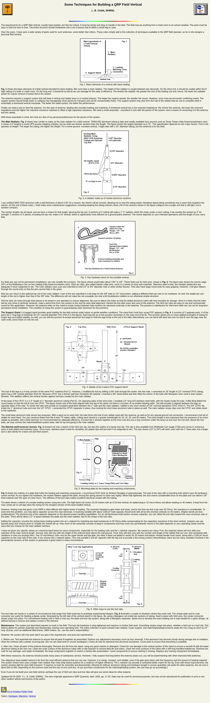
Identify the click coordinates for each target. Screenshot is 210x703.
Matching (23, 696)
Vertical (32, 696)
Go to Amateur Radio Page (17, 691)
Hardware (13, 696)
